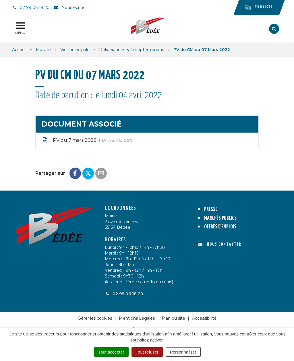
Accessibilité (204, 318)
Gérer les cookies (95, 318)
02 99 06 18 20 (124, 293)
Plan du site (173, 318)
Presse (210, 209)
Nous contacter (219, 244)
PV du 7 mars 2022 (86, 140)
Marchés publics (220, 218)
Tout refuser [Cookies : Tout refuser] (147, 352)
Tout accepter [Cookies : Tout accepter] (111, 352)
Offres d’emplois (220, 227)
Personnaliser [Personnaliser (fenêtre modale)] (183, 352)
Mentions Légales (137, 318)
